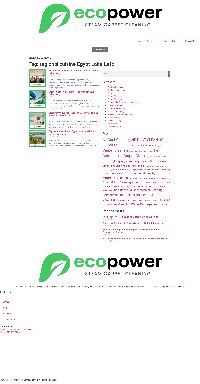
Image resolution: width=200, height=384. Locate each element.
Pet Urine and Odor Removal (120, 114)
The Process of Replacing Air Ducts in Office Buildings (130, 216)
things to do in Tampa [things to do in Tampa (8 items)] (150, 200)
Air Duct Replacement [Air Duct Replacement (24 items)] (143, 145)
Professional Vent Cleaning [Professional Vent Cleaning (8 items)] (158, 186)
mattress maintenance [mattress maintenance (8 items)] (150, 178)
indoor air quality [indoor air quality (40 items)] (144, 173)
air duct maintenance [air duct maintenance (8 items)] (125, 146)
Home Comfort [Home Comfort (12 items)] (150, 170)
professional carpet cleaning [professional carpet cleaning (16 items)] (120, 186)
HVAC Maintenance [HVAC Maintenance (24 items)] (113, 173)
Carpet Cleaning (115, 99)
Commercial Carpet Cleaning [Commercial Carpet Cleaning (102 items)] (126, 156)
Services (152, 41)
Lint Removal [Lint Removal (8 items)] (160, 174)
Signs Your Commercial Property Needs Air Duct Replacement (134, 223)
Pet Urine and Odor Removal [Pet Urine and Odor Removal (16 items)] (143, 183)
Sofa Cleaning (114, 117)
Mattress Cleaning (116, 111)
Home (139, 41)
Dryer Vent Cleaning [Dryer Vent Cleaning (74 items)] (154, 161)
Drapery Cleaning (115, 105)
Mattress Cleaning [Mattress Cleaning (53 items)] (115, 178)
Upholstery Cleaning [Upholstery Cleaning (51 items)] (116, 204)
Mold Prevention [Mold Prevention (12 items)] (163, 178)
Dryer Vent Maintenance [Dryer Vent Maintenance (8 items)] (151, 166)
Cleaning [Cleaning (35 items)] (152, 150)
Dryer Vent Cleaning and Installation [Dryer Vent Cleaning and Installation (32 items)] (123, 165)
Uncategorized (114, 127)
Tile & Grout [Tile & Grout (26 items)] (163, 199)
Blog (165, 41)
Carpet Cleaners (115, 96)
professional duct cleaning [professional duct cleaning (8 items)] (142, 186)
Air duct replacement (117, 90)
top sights (112, 123)
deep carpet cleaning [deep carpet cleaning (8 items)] (156, 156)
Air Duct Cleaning (115, 87)
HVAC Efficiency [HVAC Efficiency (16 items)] (163, 170)
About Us (176, 41)
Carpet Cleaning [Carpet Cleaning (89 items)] (115, 150)
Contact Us (191, 41)
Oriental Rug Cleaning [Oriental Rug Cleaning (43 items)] (117, 182)
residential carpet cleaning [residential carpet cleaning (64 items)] (134, 195)
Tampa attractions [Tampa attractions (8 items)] (120, 200)
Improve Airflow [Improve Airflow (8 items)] (128, 174)
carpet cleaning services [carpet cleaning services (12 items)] (137, 151)
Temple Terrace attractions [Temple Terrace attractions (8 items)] (135, 200)
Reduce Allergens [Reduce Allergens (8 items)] (108, 190)
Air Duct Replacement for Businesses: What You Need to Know (135, 238)
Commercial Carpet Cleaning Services (124, 102)
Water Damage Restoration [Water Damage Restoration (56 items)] (150, 204)
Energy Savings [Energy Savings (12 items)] (136, 170)
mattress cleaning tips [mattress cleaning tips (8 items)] (135, 178)
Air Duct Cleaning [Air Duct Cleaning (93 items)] (116, 140)
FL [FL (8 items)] (143, 170)
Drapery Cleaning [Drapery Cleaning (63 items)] (126, 161)
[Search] (169, 74)
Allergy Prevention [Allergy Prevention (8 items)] (160, 146)
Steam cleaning (114, 120)
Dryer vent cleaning (116, 108)
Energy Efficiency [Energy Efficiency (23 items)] (121, 169)
